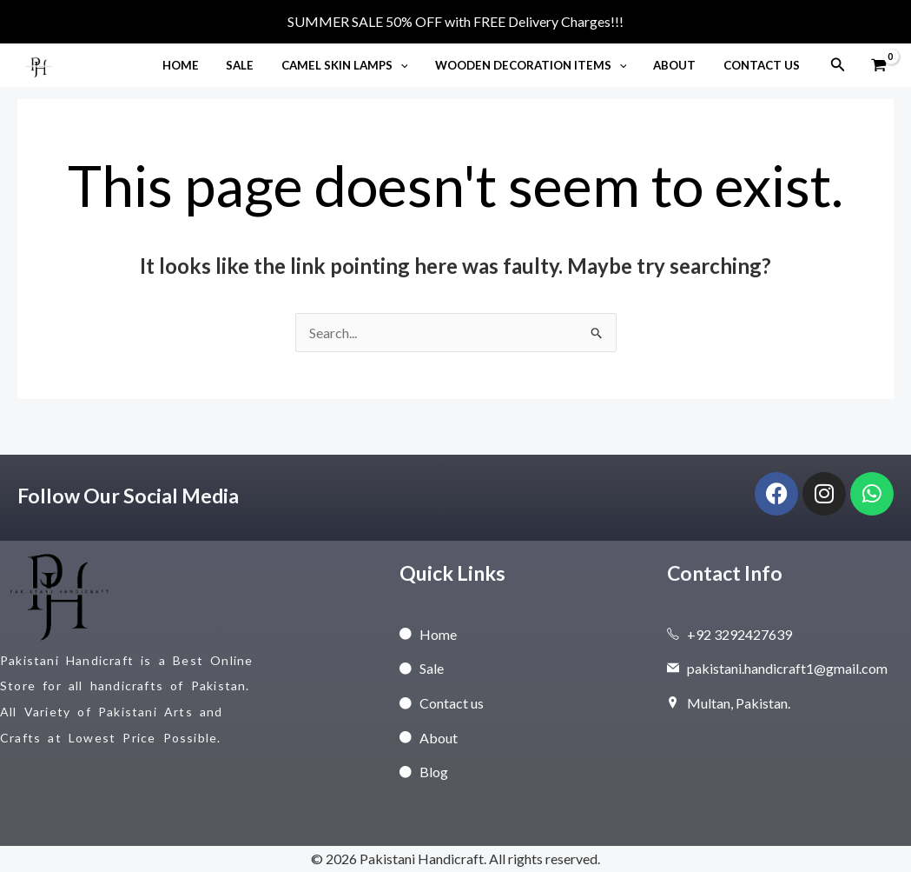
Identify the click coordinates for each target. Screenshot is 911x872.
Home (202, 65)
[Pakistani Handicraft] (39, 63)
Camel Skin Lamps (357, 65)
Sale (258, 65)
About (680, 65)
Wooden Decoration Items (541, 65)
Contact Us (763, 65)
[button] (413, 65)
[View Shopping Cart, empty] (878, 64)
